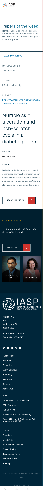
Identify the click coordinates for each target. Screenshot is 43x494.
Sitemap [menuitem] (7, 463)
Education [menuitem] (7, 365)
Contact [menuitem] (7, 430)
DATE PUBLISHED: (11, 66)
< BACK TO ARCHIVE (12, 56)
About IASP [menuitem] (8, 389)
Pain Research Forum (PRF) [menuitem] (16, 400)
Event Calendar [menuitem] (10, 370)
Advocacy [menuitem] (7, 375)
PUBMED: (7, 95)
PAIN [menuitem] (5, 396)
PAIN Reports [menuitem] (9, 405)
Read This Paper (15, 200)
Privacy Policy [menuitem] (9, 449)
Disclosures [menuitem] (8, 440)
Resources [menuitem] (8, 361)
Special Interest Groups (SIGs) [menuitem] (17, 414)
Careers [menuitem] (6, 384)
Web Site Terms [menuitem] (10, 459)
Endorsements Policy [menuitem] (13, 445)
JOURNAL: (7, 80)
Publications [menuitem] (8, 356)
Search (27, 490)
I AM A (16, 490)
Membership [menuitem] (8, 379)
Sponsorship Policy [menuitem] (12, 454)
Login (37, 490)
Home (5, 490)
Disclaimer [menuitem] (7, 435)
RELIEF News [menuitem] (9, 410)
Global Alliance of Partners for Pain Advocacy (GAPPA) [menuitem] (19, 420)
